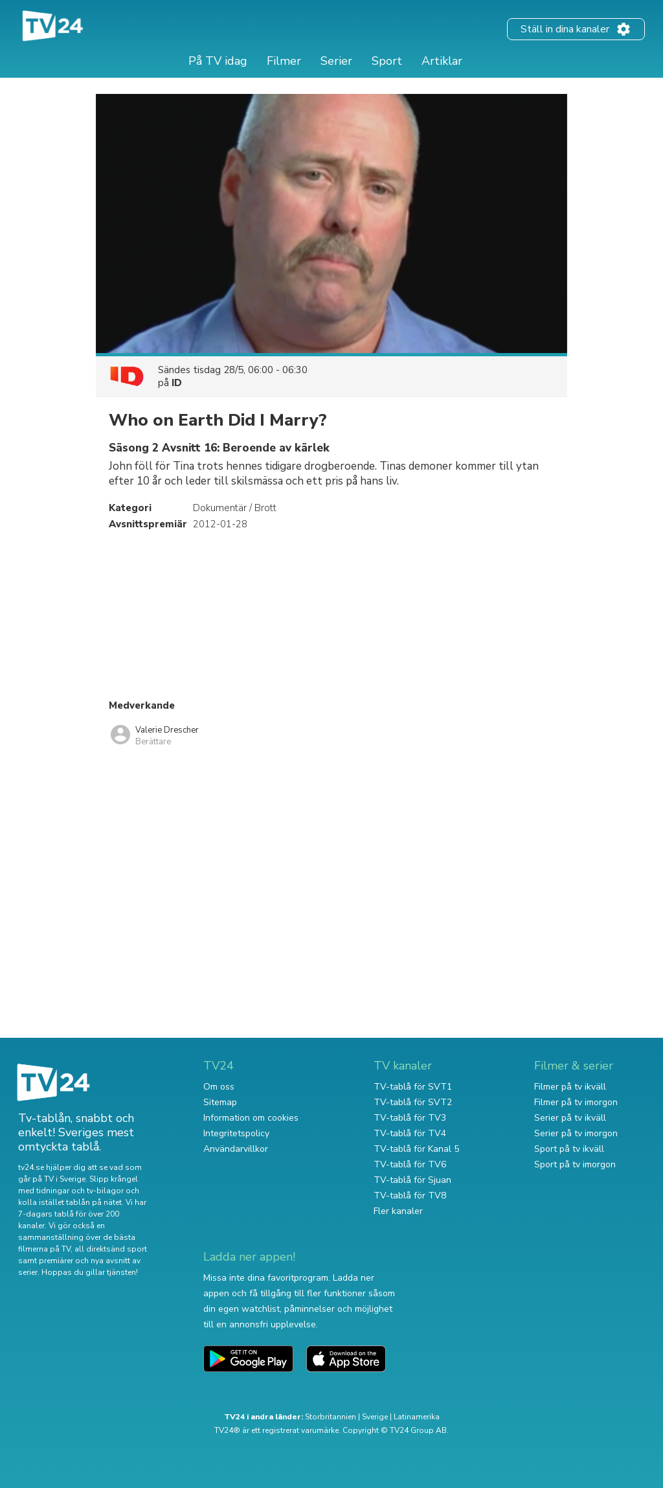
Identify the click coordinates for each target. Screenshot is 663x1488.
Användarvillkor (235, 1149)
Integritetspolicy (236, 1133)
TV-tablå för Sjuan (412, 1180)
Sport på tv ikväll (569, 1149)
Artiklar (441, 61)
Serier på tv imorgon (576, 1133)
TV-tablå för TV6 (410, 1164)
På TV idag (217, 61)
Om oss (218, 1087)
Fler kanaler (398, 1211)
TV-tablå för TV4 (410, 1133)
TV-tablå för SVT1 (413, 1087)
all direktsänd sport (110, 1249)
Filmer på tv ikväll (570, 1087)
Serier (336, 61)
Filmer (284, 61)
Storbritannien (330, 1417)
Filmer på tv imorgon (576, 1102)
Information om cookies (250, 1118)
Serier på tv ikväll (570, 1118)
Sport (387, 61)
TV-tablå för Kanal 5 (416, 1149)
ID (177, 382)
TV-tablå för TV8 (410, 1195)
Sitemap (220, 1102)
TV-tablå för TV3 (410, 1118)
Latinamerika (417, 1417)
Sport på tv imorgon (575, 1164)
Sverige (375, 1417)
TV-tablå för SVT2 (413, 1102)
